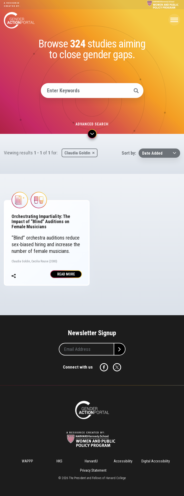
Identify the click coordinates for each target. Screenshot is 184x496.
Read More (66, 274)
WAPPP (27, 461)
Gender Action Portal (19, 20)
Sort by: (129, 153)
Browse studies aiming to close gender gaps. (91, 49)
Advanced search (92, 124)
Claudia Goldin (77, 152)
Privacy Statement (93, 470)
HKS (59, 461)
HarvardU (91, 461)
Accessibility (123, 461)
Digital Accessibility (155, 461)
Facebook (104, 367)
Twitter (117, 367)
